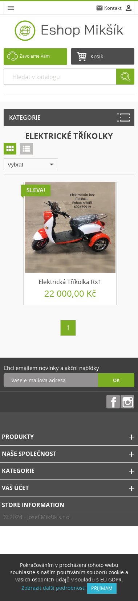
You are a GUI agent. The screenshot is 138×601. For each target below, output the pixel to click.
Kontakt (113, 8)
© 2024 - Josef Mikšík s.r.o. (37, 516)
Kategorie (25, 118)
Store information (33, 505)
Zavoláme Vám (35, 56)
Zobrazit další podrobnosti (53, 587)
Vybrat (32, 164)
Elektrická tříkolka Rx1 (70, 281)
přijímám (102, 588)
